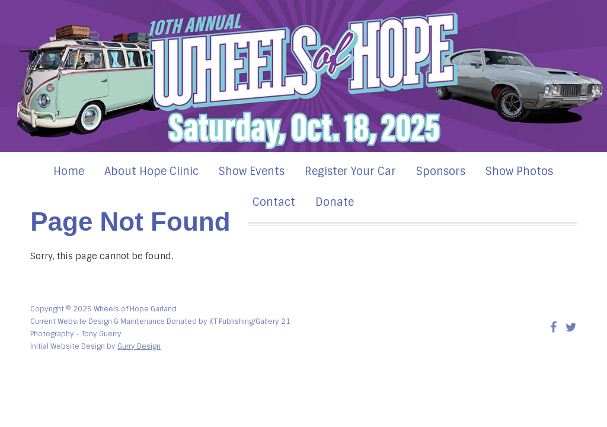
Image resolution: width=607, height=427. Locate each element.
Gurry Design (139, 346)
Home (68, 171)
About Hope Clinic (151, 171)
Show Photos (519, 171)
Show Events (252, 171)
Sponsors (440, 171)
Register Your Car (350, 171)
